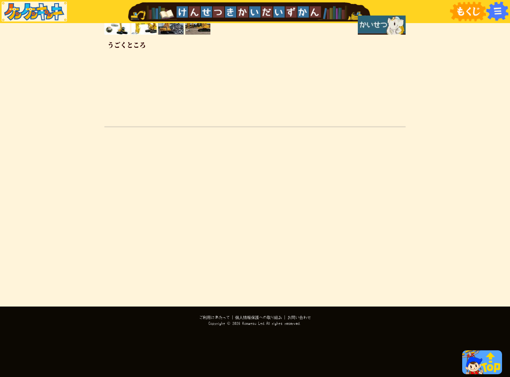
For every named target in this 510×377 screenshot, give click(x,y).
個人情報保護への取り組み (258, 317)
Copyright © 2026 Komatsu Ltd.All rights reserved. (255, 323)
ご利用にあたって (214, 317)
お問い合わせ (299, 317)
